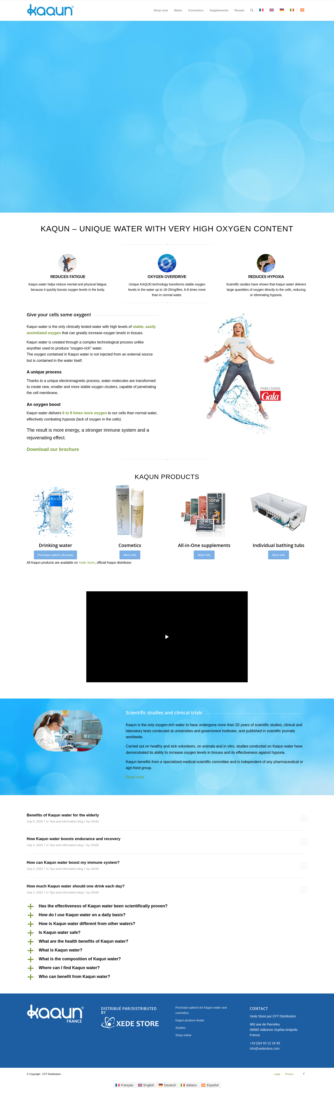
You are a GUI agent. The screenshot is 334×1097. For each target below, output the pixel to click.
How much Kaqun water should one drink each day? (76, 886)
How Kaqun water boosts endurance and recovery (73, 839)
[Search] (251, 10)
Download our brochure (53, 449)
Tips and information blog (66, 821)
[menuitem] (161, 10)
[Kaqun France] (50, 10)
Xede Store (87, 562)
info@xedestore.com (265, 1048)
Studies (180, 1027)
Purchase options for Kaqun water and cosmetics (201, 1010)
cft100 (94, 821)
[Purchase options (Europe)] (55, 555)
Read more (135, 777)
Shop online (183, 1035)
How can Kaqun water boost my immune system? (73, 862)
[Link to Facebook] (303, 1073)
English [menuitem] (149, 1085)
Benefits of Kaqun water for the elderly (63, 815)
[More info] (129, 555)
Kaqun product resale (189, 1020)
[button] (167, 906)
